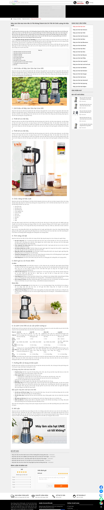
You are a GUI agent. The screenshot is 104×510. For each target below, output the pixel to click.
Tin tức (84, 6)
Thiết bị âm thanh (17, 6)
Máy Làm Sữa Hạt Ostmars (80, 20)
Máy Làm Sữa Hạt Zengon (80, 64)
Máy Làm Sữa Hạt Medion (80, 58)
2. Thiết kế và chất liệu (17, 45)
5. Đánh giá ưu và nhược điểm (19, 51)
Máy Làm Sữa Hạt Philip (79, 48)
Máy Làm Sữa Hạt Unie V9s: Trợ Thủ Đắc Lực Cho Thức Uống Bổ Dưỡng (85, 89)
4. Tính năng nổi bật (17, 49)
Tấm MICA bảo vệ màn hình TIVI (71, 6)
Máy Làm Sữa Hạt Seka (79, 42)
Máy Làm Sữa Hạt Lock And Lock (81, 55)
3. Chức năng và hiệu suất (18, 48)
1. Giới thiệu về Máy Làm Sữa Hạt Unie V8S (22, 42)
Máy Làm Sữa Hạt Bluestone (80, 33)
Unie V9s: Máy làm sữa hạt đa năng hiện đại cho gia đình (86, 115)
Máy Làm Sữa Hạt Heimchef (80, 71)
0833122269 (78, 2)
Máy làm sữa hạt (26, 9)
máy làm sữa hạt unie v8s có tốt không (25, 30)
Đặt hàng (70, 499)
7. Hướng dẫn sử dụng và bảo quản (20, 53)
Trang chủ (11, 9)
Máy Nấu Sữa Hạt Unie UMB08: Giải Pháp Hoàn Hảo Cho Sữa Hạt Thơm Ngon (30, 447)
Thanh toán (71, 497)
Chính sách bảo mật (73, 500)
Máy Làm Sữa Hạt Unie (36, 9)
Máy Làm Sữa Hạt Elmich (79, 36)
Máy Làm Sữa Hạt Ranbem (80, 61)
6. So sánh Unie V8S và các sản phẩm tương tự (22, 52)
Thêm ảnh (50, 476)
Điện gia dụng (39, 6)
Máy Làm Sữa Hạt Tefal (79, 23)
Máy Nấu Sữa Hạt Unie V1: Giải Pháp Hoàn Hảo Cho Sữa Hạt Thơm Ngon (29, 449)
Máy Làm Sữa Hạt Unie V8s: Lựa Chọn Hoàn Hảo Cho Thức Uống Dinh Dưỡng (85, 102)
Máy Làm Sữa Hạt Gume (79, 67)
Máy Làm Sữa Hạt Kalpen (79, 77)
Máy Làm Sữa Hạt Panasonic (80, 26)
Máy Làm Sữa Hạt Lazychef (80, 52)
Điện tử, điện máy (56, 6)
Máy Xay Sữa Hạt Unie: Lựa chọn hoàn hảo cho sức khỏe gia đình (86, 109)
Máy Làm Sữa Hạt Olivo (79, 39)
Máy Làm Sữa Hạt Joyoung (80, 74)
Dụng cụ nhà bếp (28, 6)
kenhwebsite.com (66, 508)
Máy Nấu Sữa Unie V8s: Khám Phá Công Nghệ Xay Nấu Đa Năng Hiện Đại (29, 453)
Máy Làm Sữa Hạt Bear (79, 29)
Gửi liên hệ (15, 502)
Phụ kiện (47, 6)
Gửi (61, 476)
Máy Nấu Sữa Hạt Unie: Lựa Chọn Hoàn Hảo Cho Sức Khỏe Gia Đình (86, 95)
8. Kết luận (15, 55)
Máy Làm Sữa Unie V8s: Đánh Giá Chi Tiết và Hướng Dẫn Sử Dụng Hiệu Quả (30, 445)
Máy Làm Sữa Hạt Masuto (80, 45)
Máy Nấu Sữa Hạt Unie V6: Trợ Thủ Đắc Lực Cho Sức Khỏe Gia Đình (28, 451)
